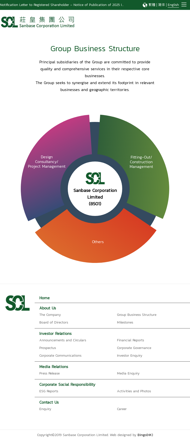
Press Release (49, 373)
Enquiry (45, 409)
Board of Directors (53, 322)
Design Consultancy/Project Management (47, 161)
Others (98, 242)
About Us (47, 308)
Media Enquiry (128, 373)
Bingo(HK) (145, 435)
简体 (161, 4)
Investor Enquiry (129, 355)
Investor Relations (55, 333)
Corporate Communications (60, 355)
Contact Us (49, 402)
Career (122, 409)
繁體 (151, 4)
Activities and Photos (134, 391)
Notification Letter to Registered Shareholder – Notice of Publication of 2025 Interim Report (71, 4)
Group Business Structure (136, 314)
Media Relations (53, 367)
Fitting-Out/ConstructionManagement (141, 161)
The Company (50, 314)
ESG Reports (48, 391)
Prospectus (47, 347)
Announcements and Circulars (62, 340)
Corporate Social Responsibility (67, 384)
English (173, 4)
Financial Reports (130, 340)
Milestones (125, 322)
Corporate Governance (134, 347)
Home (44, 298)
